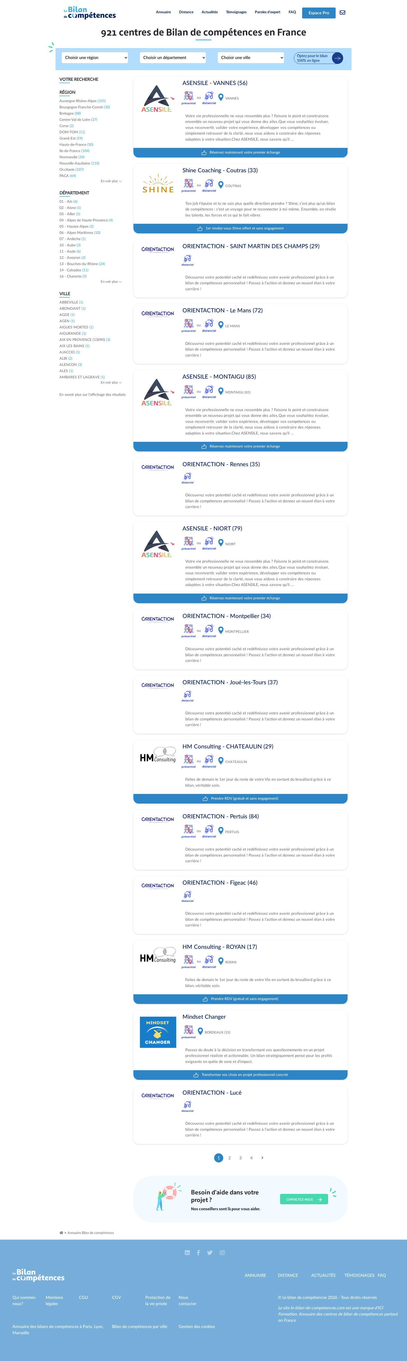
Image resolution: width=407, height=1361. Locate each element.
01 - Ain (68, 201)
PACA (67, 176)
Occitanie (71, 170)
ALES (66, 371)
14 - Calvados (74, 270)
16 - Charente (73, 276)
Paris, (88, 1327)
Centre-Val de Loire (78, 120)
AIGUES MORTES (76, 327)
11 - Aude (70, 251)
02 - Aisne (70, 208)
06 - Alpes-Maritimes (79, 233)
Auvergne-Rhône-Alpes (82, 101)
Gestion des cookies (197, 1327)
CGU (83, 1298)
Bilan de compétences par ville (139, 1327)
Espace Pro (319, 13)
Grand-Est (71, 138)
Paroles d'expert (267, 12)
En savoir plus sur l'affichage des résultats (92, 395)
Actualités (210, 12)
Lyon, (99, 1327)
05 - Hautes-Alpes (76, 226)
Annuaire (163, 12)
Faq (382, 1275)
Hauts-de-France (76, 145)
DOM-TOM (72, 132)
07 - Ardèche (72, 239)
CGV (116, 1298)
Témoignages (236, 12)
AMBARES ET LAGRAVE (82, 377)
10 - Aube (70, 245)
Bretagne (70, 113)
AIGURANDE (72, 334)
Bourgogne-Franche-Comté (84, 107)
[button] (188, 1253)
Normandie (72, 157)
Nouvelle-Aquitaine (79, 163)
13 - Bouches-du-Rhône (82, 264)
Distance (186, 12)
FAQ (292, 12)
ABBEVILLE (71, 302)
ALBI (65, 358)
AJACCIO (69, 352)
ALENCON (70, 365)
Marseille (20, 1333)
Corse (66, 126)
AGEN (67, 321)
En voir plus (111, 181)
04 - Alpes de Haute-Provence (86, 220)
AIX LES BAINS (74, 346)
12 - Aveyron (72, 258)
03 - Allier (69, 214)
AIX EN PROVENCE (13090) (84, 340)
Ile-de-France (74, 151)
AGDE (67, 315)
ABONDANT (72, 309)
